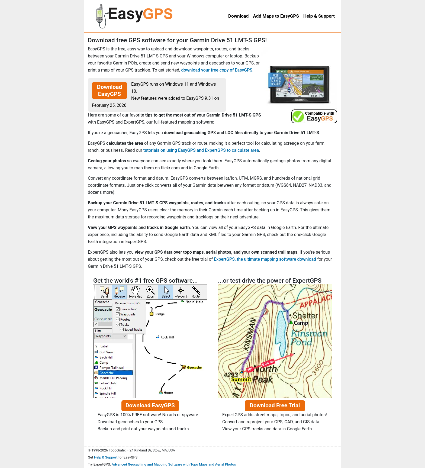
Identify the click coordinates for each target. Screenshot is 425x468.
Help (319, 16)
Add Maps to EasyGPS (276, 16)
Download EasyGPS (109, 90)
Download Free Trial (275, 405)
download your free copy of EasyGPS (216, 70)
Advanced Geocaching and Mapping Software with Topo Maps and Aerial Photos (174, 464)
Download (238, 16)
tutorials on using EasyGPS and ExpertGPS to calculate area (201, 150)
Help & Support (106, 457)
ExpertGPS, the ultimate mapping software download (265, 259)
